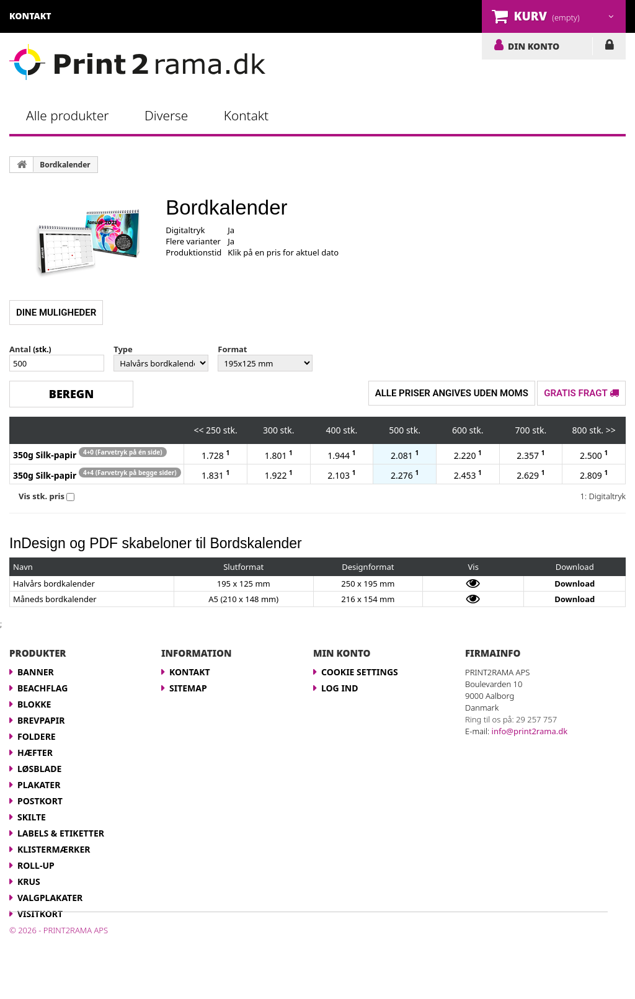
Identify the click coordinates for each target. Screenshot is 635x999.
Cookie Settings (359, 672)
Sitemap (188, 688)
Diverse (166, 115)
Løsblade (39, 769)
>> (611, 430)
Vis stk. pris (41, 496)
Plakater (38, 785)
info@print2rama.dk (530, 731)
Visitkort (40, 914)
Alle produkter (67, 115)
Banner (35, 672)
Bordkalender (65, 164)
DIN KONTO (533, 45)
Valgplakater (49, 898)
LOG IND (609, 47)
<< (198, 430)
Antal (20, 349)
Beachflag (42, 688)
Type (123, 349)
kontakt (30, 16)
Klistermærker (53, 849)
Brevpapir (40, 720)
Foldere (36, 736)
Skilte (31, 817)
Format (232, 349)
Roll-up (36, 865)
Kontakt (246, 115)
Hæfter (35, 752)
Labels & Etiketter (60, 833)
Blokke (34, 704)
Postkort (40, 801)
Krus (28, 881)
